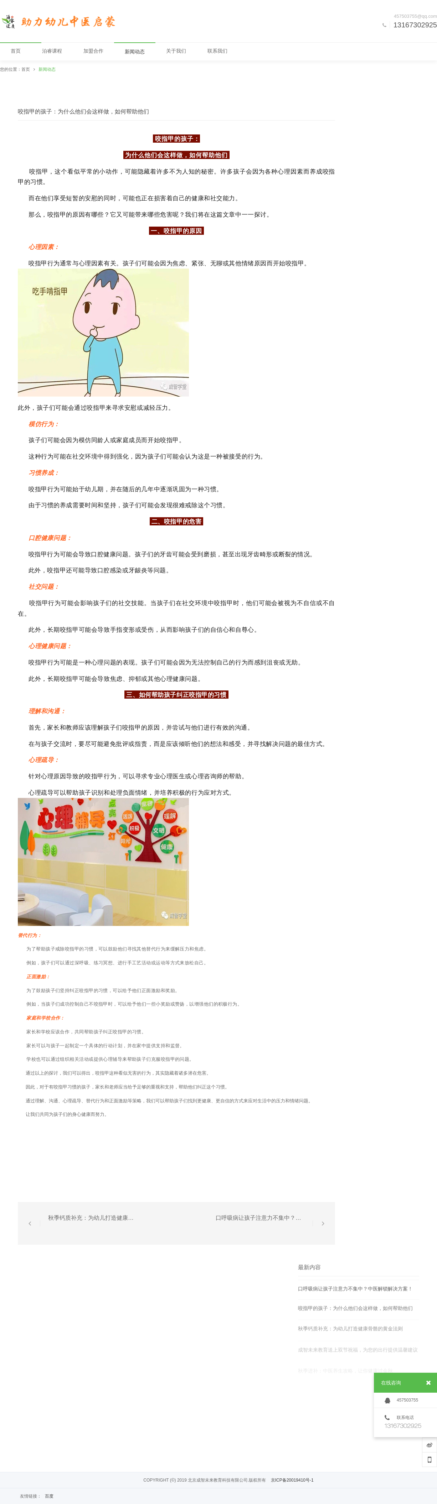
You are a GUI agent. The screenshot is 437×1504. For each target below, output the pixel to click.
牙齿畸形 (259, 554)
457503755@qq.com (415, 16)
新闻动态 (47, 69)
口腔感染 (109, 570)
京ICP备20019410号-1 (292, 1480)
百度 (49, 1496)
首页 (25, 69)
